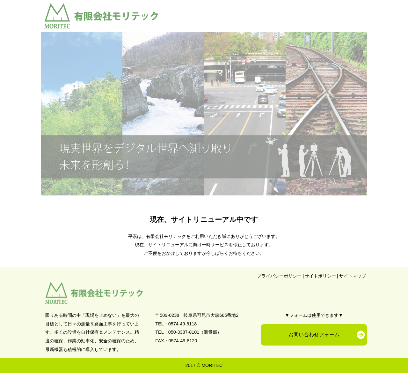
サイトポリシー (320, 276)
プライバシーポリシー (279, 276)
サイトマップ (352, 276)
